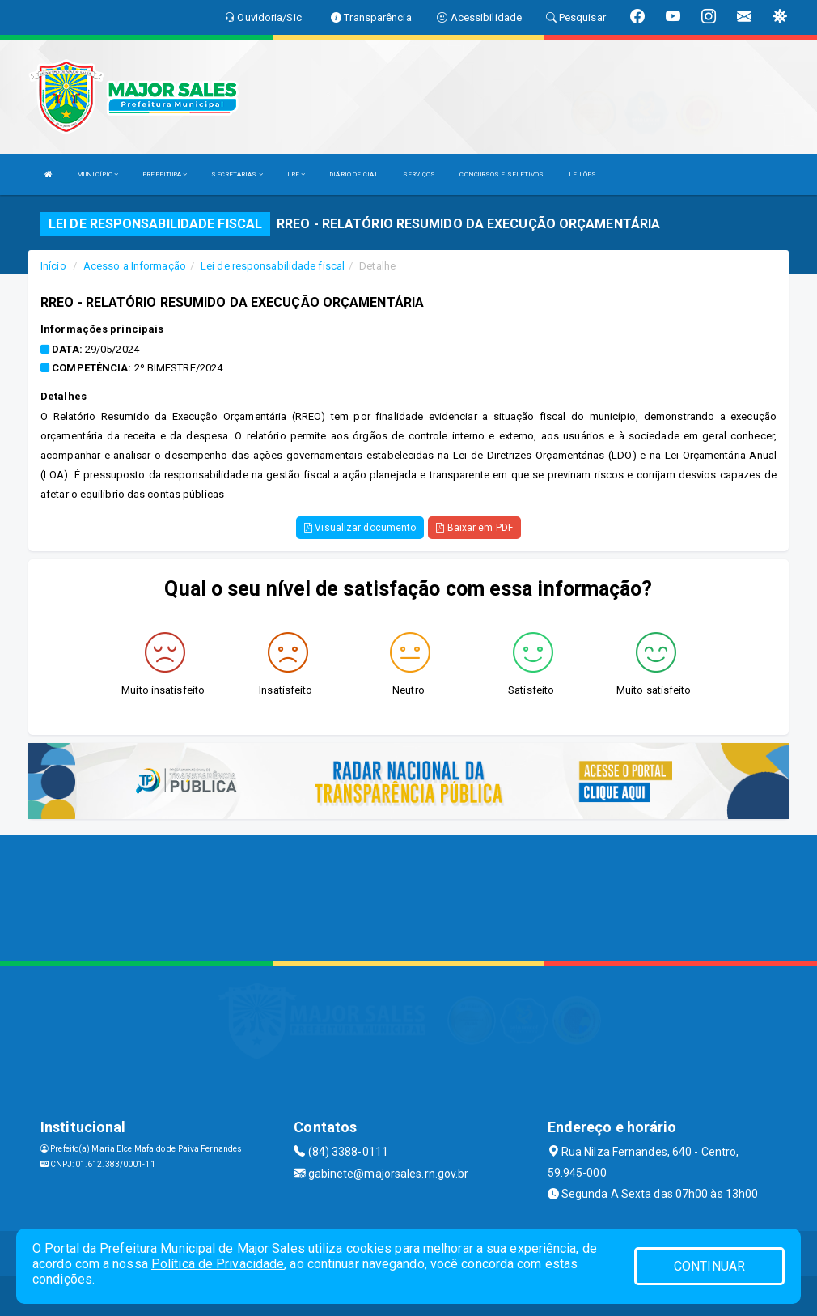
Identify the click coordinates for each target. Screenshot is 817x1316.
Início (53, 266)
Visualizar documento (360, 527)
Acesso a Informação (134, 266)
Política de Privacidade (217, 1263)
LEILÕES (583, 174)
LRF (296, 174)
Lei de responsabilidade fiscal (273, 266)
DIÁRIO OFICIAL (353, 174)
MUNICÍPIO (97, 174)
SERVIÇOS (419, 174)
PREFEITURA (164, 174)
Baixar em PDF (474, 527)
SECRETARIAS (236, 174)
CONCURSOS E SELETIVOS (501, 174)
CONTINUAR (709, 1266)
